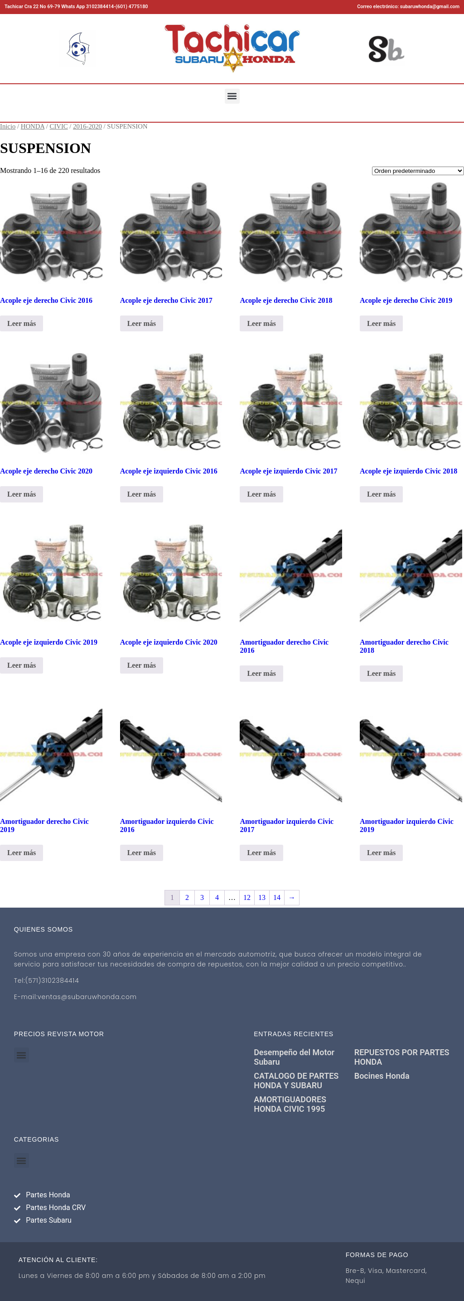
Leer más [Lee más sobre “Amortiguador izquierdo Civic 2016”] (141, 852)
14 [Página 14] (276, 897)
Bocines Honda (382, 1076)
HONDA (32, 126)
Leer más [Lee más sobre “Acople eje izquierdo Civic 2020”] (141, 665)
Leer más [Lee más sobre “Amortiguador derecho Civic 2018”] (381, 673)
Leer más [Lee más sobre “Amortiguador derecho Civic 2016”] (261, 673)
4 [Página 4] (217, 897)
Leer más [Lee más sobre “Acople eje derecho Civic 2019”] (381, 323)
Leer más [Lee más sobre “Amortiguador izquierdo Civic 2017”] (261, 852)
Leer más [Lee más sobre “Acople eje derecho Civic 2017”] (141, 323)
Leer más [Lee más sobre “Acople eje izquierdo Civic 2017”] (261, 494)
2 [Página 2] (187, 897)
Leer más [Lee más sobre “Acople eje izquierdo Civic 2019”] (21, 665)
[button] (232, 96)
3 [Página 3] (202, 897)
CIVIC (59, 126)
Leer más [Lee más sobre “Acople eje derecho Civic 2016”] (21, 323)
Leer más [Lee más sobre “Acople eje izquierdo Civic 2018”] (381, 494)
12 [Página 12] (247, 897)
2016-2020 (87, 126)
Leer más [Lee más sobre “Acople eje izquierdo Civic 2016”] (141, 494)
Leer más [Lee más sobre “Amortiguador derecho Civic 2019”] (21, 852)
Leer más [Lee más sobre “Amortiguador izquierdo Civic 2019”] (381, 852)
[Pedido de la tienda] (418, 171)
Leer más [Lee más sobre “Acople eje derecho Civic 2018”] (261, 323)
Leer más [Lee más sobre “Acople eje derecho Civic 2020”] (21, 494)
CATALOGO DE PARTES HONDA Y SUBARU (296, 1080)
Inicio (7, 126)
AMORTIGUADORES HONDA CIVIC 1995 (290, 1104)
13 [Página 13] (262, 897)
